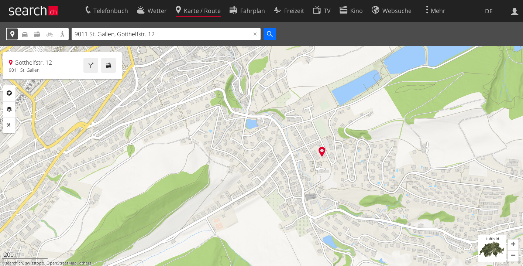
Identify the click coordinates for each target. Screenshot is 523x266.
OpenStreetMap (62, 263)
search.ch (14, 263)
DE (489, 11)
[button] (513, 244)
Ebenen (9, 109)
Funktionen (9, 125)
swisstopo (34, 263)
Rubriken (9, 93)
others (85, 263)
